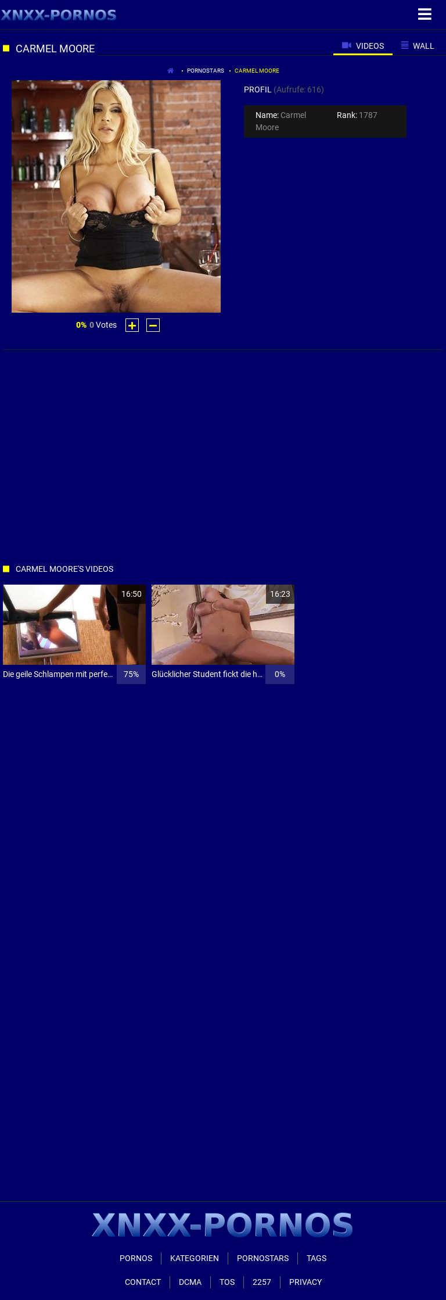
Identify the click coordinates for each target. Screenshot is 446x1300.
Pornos (136, 1258)
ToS (227, 1282)
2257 (262, 1282)
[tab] (363, 45)
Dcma (190, 1282)
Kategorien (194, 1258)
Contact (143, 1282)
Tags (316, 1258)
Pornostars (205, 70)
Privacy (305, 1282)
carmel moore (257, 70)
